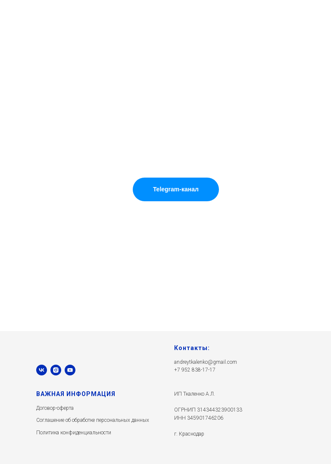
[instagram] (55, 370)
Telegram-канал (176, 189)
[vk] (41, 370)
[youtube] (70, 370)
